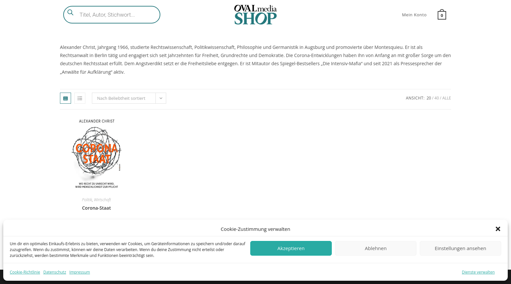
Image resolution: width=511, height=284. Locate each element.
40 (436, 98)
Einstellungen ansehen (460, 248)
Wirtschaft (102, 199)
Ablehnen (376, 248)
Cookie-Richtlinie (25, 272)
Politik (87, 199)
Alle (446, 98)
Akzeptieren (290, 248)
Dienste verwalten (478, 272)
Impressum (79, 272)
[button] (498, 229)
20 (429, 98)
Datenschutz (54, 272)
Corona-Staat (96, 208)
